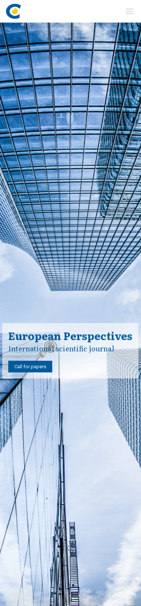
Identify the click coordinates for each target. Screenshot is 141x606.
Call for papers (30, 366)
